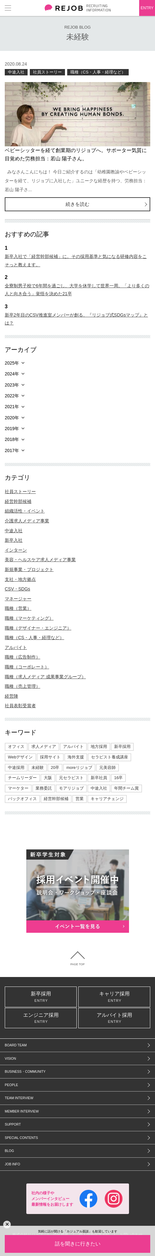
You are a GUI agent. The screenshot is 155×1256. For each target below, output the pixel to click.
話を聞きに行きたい (77, 1243)
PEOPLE (11, 1085)
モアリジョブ (71, 788)
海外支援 (76, 757)
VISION (10, 1058)
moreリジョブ (79, 767)
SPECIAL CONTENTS (21, 1138)
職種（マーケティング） (29, 618)
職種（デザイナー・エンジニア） (38, 628)
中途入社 (16, 72)
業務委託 (44, 788)
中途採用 (16, 767)
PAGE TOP (77, 964)
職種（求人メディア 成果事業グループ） (45, 676)
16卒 (118, 777)
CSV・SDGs (17, 588)
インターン (16, 550)
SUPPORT (13, 1124)
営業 (79, 798)
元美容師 (107, 767)
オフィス (16, 746)
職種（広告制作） (22, 656)
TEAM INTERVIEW (19, 1098)
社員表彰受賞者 (20, 705)
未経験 (37, 767)
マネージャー (18, 598)
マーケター (18, 788)
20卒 (55, 767)
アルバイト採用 (114, 1018)
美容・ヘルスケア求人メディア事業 (40, 559)
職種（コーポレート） (27, 666)
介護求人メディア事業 (27, 520)
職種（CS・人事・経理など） (98, 72)
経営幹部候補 (18, 501)
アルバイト (16, 647)
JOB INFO (12, 1164)
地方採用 (99, 746)
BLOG (9, 1151)
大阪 (48, 777)
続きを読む (77, 204)
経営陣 (11, 696)
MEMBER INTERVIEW (22, 1111)
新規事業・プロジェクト (29, 569)
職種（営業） (18, 608)
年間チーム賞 (126, 788)
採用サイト (50, 757)
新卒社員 (99, 777)
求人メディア (43, 746)
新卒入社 (14, 540)
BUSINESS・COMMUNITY (25, 1071)
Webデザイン (20, 757)
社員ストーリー (47, 72)
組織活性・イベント (25, 510)
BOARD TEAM (16, 1045)
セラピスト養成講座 (109, 757)
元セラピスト (71, 777)
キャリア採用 (114, 996)
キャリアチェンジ (107, 798)
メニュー (8, 8)
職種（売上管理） (22, 686)
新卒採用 (122, 746)
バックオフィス (22, 798)
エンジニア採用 (41, 1018)
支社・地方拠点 (20, 579)
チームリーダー (22, 777)
